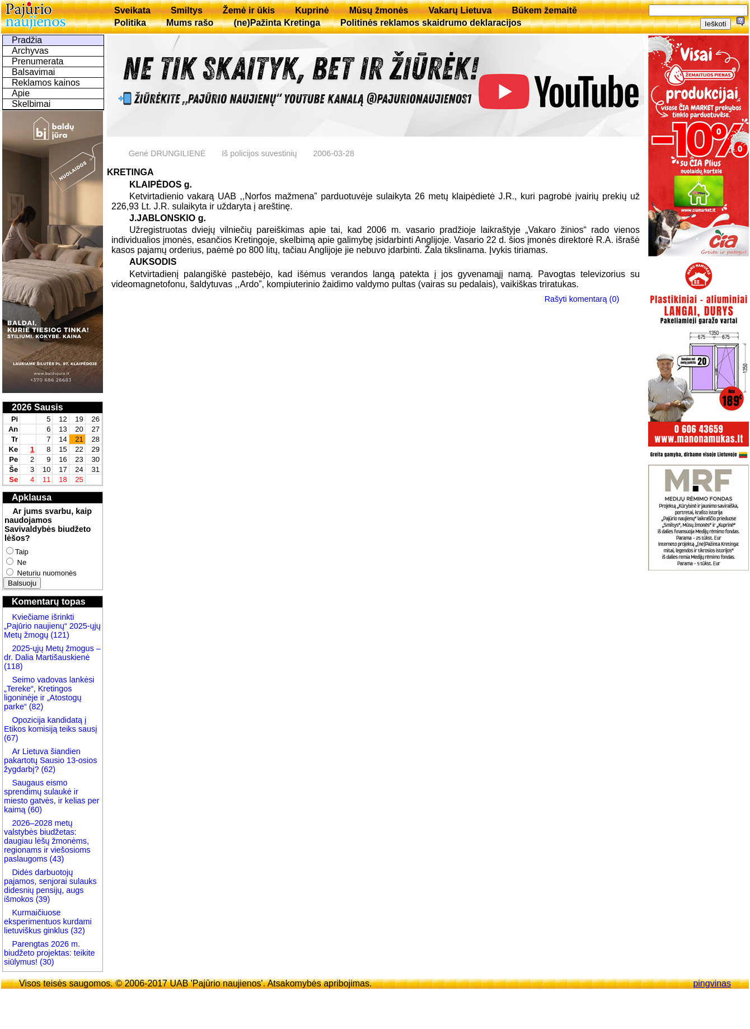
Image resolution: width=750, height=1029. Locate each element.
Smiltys (187, 10)
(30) (46, 961)
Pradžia (27, 40)
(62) (47, 769)
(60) (33, 809)
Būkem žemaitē (544, 10)
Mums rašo (189, 22)
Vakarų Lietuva (459, 10)
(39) (42, 899)
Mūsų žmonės (379, 10)
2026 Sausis (37, 407)
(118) (13, 666)
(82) (36, 706)
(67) (11, 737)
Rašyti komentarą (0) (582, 298)
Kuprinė (312, 10)
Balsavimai (33, 72)
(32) (76, 930)
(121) (59, 634)
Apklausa (31, 497)
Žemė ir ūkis (249, 10)
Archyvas (30, 50)
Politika (130, 22)
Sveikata (132, 10)
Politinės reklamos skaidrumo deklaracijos (431, 22)
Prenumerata (38, 61)
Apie (21, 93)
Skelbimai (31, 104)
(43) (56, 858)
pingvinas (712, 983)
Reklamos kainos (46, 82)
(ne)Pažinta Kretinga (276, 22)
